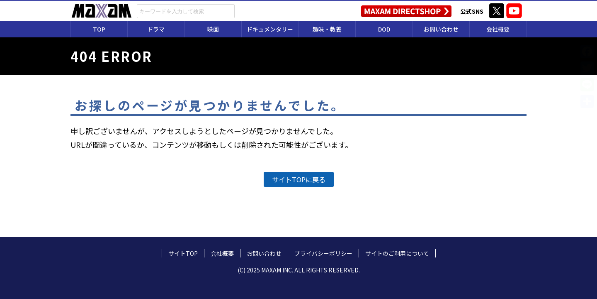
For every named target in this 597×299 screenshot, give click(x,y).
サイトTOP (183, 253)
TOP (99, 29)
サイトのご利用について (397, 253)
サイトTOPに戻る (298, 179)
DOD (384, 29)
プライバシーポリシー (323, 253)
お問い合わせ (441, 29)
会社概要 (498, 29)
